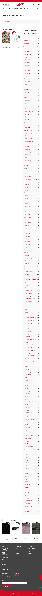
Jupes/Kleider (28, 484)
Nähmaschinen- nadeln (29, 138)
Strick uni (28, 407)
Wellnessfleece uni (30, 441)
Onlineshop (7, 8)
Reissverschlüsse (27, 171)
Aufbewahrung (27, 48)
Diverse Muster (31, 322)
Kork (27, 457)
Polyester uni (29, 382)
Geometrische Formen (32, 323)
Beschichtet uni (29, 285)
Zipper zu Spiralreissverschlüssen (32, 179)
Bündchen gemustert (30, 271)
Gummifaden (28, 103)
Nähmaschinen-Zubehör (28, 152)
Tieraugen (26, 204)
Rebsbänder (28, 65)
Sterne (30, 328)
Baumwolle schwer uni (30, 280)
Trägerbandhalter (28, 149)
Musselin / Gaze (28, 371)
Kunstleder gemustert (30, 361)
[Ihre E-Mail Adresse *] (14, 583)
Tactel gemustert (29, 425)
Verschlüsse (27, 209)
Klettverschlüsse (28, 60)
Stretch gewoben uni (30, 402)
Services (24, 8)
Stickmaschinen (28, 227)
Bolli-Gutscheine (27, 43)
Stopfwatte (27, 117)
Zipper (27, 181)
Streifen (30, 352)
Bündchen (27, 269)
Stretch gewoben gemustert (31, 401)
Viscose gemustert (30, 435)
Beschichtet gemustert (30, 284)
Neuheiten (26, 165)
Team (15, 551)
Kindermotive (31, 325)
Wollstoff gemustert (30, 446)
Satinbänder (28, 73)
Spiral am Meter (28, 176)
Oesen (26, 168)
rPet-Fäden (27, 108)
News (3, 8)
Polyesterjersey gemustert (32, 339)
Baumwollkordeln (28, 125)
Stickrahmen (28, 162)
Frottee (27, 309)
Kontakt (38, 8)
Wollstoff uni (29, 448)
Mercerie (25, 46)
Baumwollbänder (28, 54)
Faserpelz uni (29, 306)
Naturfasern (29, 336)
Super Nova (28, 201)
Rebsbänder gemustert (30, 67)
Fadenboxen (28, 49)
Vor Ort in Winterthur (14, 8)
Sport (27, 495)
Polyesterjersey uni (31, 341)
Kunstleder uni (29, 363)
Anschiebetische (28, 154)
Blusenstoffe (28, 473)
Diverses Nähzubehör (29, 133)
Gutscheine (25, 41)
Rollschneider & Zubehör (29, 141)
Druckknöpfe (27, 90)
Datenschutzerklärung (5, 569)
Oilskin (27, 377)
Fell (27, 452)
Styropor (27, 119)
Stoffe (25, 250)
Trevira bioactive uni (30, 432)
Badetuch (28, 497)
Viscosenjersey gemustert (32, 344)
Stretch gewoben (28, 399)
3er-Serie (28, 231)
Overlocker (27, 225)
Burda (27, 195)
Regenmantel (28, 492)
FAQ (2, 561)
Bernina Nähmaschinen (31, 548)
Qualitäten (26, 268)
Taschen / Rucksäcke (29, 506)
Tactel (27, 424)
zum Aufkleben (28, 208)
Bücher (26, 78)
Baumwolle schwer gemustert (31, 279)
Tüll (27, 470)
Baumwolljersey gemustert (32, 317)
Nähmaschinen (26, 219)
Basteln (27, 79)
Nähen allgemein (28, 84)
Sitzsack (27, 493)
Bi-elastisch (28, 287)
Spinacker (28, 467)
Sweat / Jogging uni (30, 422)
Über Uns (33, 8)
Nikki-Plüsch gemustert (30, 410)
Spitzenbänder (28, 75)
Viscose (27, 433)
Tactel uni (28, 427)
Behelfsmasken (28, 471)
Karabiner (27, 187)
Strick (27, 404)
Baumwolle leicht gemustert (31, 276)
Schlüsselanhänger (29, 189)
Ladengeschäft (17, 548)
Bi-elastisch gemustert (30, 288)
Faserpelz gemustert (30, 304)
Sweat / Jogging (28, 409)
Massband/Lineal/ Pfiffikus (30, 136)
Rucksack (28, 465)
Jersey (27, 312)
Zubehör (27, 95)
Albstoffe (27, 124)
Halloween (27, 479)
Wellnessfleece (28, 438)
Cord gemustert (29, 293)
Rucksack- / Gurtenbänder (30, 71)
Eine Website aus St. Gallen (30, 593)
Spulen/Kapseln (28, 160)
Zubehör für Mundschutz (28, 217)
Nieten (26, 166)
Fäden (26, 97)
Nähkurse (20, 8)
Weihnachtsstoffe (28, 509)
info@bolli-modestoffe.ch (5, 554)
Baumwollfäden (28, 98)
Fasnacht (25, 38)
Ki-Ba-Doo (27, 198)
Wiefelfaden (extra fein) (29, 111)
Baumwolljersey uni (31, 334)
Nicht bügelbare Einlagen (31, 298)
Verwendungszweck (28, 449)
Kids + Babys (28, 81)
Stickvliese (28, 299)
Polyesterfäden (28, 106)
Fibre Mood (27, 255)
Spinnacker (27, 394)
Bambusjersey (29, 314)
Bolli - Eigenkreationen (29, 193)
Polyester (27, 379)
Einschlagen (28, 94)
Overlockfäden (28, 105)
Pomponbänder (28, 62)
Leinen (27, 366)
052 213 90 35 (5, 552)
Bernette (26, 220)
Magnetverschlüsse (29, 214)
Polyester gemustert (30, 380)
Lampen (27, 157)
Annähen (27, 92)
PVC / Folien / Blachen (29, 383)
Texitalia (27, 263)
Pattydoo (27, 200)
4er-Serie (28, 233)
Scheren (27, 143)
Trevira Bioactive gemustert (31, 430)
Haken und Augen (28, 211)
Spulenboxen (28, 51)
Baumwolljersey (29, 315)
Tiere (30, 331)
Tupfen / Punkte (31, 333)
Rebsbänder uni (29, 68)
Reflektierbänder (28, 70)
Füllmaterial (27, 114)
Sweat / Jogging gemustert (31, 419)
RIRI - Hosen (28, 174)
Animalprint (31, 318)
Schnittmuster (27, 192)
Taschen (27, 87)
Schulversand (30, 551)
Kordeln (26, 122)
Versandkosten (27, 45)
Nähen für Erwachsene (29, 86)
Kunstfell (27, 358)
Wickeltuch (27, 511)
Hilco (27, 257)
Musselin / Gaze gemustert (31, 372)
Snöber (27, 388)
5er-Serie (28, 242)
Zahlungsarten (4, 566)
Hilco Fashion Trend (30, 258)
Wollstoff (27, 443)
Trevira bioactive (28, 429)
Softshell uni (29, 393)
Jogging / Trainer (29, 500)
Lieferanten (26, 252)
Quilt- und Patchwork (29, 490)
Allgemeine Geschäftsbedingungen (7, 562)
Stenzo (27, 260)
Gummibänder (28, 59)
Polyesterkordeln (28, 128)
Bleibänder (27, 56)
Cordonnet (27, 102)
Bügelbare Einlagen (30, 296)
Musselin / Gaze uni (30, 374)
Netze (28, 460)
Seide (27, 385)
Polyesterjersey (29, 337)
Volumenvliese (29, 301)
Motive (26, 151)
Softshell (27, 390)
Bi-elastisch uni (29, 290)
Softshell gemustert (30, 391)
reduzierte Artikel (26, 247)
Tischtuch (27, 508)
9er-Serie (28, 238)
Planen (28, 462)
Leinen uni (28, 369)
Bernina (26, 228)
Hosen (27, 481)
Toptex (27, 265)
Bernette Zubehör (28, 222)
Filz (26, 307)
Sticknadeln (28, 147)
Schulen (28, 8)
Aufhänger (27, 132)
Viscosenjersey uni (31, 356)
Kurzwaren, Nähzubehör (28, 130)
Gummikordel (28, 127)
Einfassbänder (28, 57)
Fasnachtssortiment (31, 553)
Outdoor (27, 487)
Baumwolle (27, 274)
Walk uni (28, 444)
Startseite (3, 11)
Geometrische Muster (32, 350)
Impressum (3, 567)
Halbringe (27, 184)
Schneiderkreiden (28, 144)
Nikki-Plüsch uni (29, 412)
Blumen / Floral (31, 320)
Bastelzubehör (27, 89)
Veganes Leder (29, 364)
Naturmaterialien (28, 116)
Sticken (28, 468)
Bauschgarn (28, 100)
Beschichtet (28, 282)
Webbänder (28, 76)
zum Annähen (28, 206)
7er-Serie (28, 236)
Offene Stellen (17, 553)
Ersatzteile (27, 173)
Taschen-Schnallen (29, 190)
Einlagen (27, 295)
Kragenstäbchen (28, 135)
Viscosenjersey (29, 342)
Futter (27, 478)
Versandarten (4, 564)
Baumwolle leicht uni (30, 277)
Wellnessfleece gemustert (31, 440)
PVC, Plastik (29, 463)
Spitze (27, 396)
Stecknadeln (28, 146)
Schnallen (26, 182)
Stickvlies (27, 163)
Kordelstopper (28, 212)
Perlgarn (26, 170)
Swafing (27, 261)
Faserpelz (27, 303)
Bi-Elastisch (29, 498)
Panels (30, 326)
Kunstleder (27, 360)
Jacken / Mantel (28, 482)
